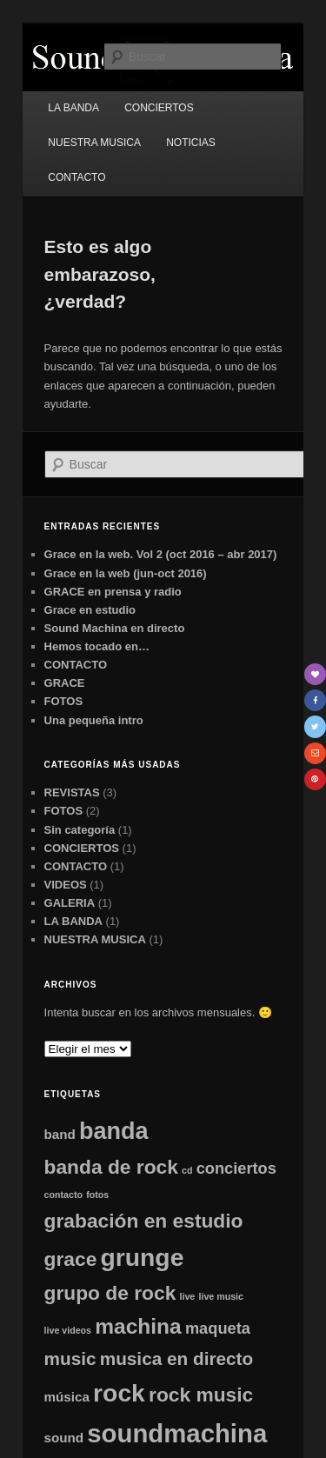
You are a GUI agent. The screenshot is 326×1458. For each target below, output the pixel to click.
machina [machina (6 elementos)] (138, 1326)
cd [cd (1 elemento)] (187, 1170)
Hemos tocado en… (97, 646)
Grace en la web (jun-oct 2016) (125, 573)
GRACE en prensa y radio (113, 591)
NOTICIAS (191, 142)
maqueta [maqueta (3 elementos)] (217, 1328)
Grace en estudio (90, 609)
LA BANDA (73, 108)
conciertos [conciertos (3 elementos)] (236, 1168)
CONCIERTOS (159, 108)
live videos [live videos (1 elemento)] (68, 1330)
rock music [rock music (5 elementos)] (201, 1394)
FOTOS (63, 701)
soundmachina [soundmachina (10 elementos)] (177, 1433)
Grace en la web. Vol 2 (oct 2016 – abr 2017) (160, 554)
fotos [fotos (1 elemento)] (97, 1194)
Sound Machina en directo (114, 628)
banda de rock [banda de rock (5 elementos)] (111, 1166)
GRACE (64, 682)
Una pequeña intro (93, 720)
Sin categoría (80, 829)
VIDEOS (65, 884)
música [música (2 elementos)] (67, 1396)
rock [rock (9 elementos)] (119, 1393)
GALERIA (70, 902)
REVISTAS (72, 792)
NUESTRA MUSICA (94, 142)
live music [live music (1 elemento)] (220, 1296)
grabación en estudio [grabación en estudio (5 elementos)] (143, 1220)
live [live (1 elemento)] (188, 1296)
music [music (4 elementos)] (70, 1358)
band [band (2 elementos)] (60, 1134)
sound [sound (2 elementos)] (64, 1437)
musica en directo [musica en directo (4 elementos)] (176, 1358)
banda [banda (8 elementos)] (114, 1131)
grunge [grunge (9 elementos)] (141, 1257)
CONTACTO (76, 177)
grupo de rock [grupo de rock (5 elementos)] (110, 1293)
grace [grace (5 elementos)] (70, 1259)
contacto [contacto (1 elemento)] (63, 1194)
